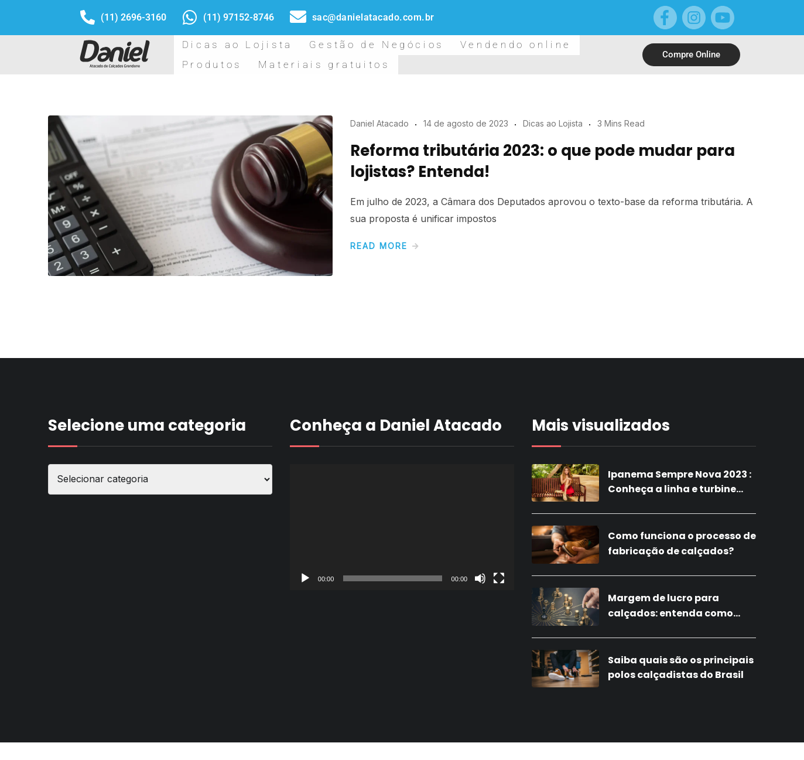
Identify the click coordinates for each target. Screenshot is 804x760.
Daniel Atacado (379, 141)
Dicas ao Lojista (217, 63)
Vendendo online (414, 63)
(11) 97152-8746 (238, 17)
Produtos (489, 63)
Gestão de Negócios (314, 63)
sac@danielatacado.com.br (373, 17)
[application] (402, 545)
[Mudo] (480, 596)
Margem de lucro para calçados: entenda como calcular (670, 630)
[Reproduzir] (305, 596)
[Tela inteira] (499, 596)
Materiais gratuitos (568, 63)
